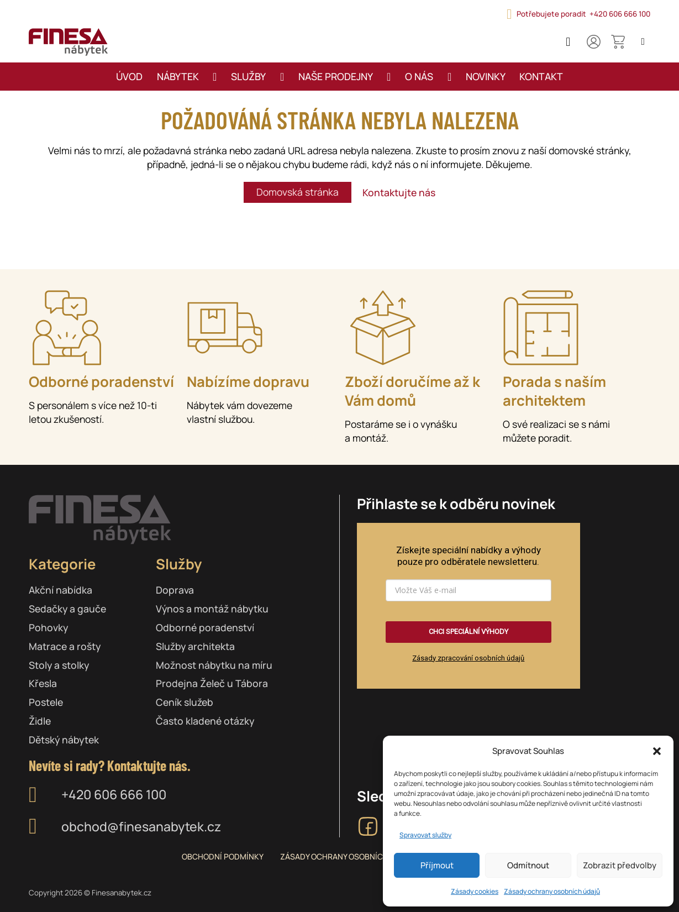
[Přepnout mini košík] (618, 42)
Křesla (43, 683)
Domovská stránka (297, 191)
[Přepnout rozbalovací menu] (215, 77)
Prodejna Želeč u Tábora (212, 683)
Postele (46, 702)
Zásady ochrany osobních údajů (552, 891)
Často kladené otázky (205, 720)
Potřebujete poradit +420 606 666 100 (583, 14)
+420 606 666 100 (113, 794)
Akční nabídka (60, 589)
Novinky (486, 76)
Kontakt (541, 76)
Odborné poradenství (205, 627)
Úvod (129, 76)
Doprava (175, 589)
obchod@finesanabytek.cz (141, 827)
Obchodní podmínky (223, 856)
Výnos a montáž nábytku (212, 608)
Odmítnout (528, 865)
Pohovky (48, 627)
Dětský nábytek (64, 739)
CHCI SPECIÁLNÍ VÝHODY (468, 631)
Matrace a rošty (65, 646)
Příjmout (437, 865)
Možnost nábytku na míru (214, 665)
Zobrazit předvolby (619, 865)
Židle (40, 720)
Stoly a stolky (59, 665)
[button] (656, 751)
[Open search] (642, 42)
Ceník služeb (184, 702)
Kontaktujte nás (398, 192)
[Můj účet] (594, 42)
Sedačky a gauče (67, 608)
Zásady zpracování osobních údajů (468, 658)
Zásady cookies (474, 891)
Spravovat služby (425, 835)
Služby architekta (195, 646)
